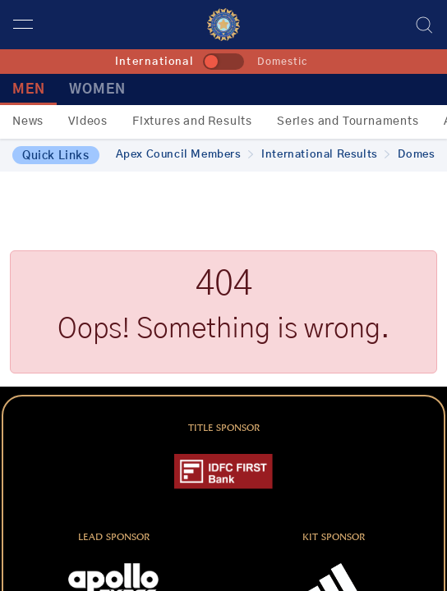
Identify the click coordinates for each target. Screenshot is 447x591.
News (28, 121)
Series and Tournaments (348, 121)
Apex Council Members (185, 154)
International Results (325, 154)
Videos (88, 121)
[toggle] (223, 61)
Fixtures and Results (192, 121)
